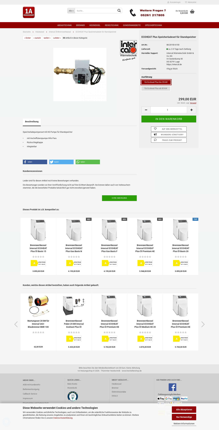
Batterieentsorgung (31, 389)
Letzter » (57, 38)
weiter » (47, 38)
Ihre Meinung (119, 198)
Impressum (28, 398)
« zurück (37, 38)
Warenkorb (72, 388)
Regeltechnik (111, 25)
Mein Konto (72, 384)
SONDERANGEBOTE (132, 25)
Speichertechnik (153, 25)
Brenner (80, 25)
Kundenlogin (174, 2)
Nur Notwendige (184, 417)
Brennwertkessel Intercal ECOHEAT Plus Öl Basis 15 (38, 248)
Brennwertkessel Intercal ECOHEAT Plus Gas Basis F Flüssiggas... (109, 248)
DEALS (115, 396)
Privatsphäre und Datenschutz (36, 403)
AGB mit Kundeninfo (31, 384)
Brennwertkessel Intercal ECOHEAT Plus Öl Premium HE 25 (180, 324)
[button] (35, 162)
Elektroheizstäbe (119, 392)
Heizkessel (94, 25)
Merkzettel (190, 2)
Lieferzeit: (145, 49)
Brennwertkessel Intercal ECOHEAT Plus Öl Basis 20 (180, 248)
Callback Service (30, 394)
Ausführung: (146, 77)
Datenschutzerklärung (62, 418)
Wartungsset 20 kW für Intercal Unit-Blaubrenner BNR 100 (38, 324)
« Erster (27, 38)
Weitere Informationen (184, 423)
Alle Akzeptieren (184, 409)
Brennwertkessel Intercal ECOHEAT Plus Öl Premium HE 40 (145, 248)
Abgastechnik (64, 25)
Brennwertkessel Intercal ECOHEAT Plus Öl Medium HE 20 (145, 324)
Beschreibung (31, 121)
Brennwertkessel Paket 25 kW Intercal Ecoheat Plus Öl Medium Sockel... (74, 324)
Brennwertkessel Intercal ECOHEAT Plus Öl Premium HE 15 (109, 324)
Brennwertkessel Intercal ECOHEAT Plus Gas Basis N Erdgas (74, 248)
